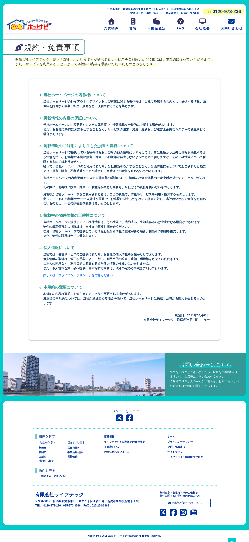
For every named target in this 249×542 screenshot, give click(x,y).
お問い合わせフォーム (117, 452)
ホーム (171, 436)
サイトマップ (175, 452)
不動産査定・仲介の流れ (53, 476)
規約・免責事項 (176, 447)
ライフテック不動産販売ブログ (185, 457)
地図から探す (46, 461)
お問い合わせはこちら (185, 503)
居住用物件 (73, 447)
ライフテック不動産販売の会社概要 (124, 441)
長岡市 (42, 452)
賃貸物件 (72, 456)
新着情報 (109, 436)
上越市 (42, 456)
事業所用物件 (75, 452)
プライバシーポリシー (180, 441)
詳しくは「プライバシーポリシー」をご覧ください (78, 275)
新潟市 (42, 447)
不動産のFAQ (112, 447)
